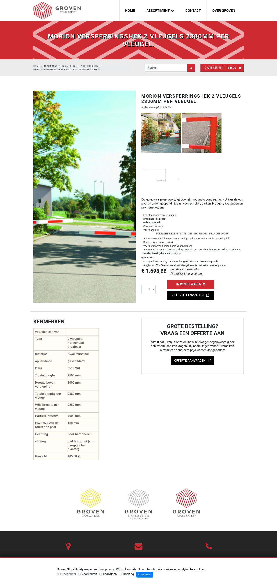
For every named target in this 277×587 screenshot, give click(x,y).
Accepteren (144, 574)
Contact (193, 11)
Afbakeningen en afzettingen (61, 66)
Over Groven (223, 11)
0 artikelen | (222, 68)
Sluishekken (90, 66)
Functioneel (68, 574)
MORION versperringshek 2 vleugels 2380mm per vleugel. (67, 69)
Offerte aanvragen (190, 295)
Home (130, 11)
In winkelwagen (190, 284)
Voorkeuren (89, 574)
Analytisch (110, 574)
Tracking (128, 574)
